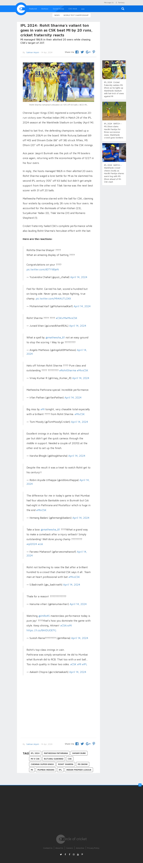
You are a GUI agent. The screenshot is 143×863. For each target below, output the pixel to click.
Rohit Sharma (65, 764)
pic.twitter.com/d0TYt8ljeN (43, 269)
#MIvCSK (80, 414)
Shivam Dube (79, 753)
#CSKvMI (61, 318)
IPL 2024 (35, 753)
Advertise (80, 848)
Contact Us (47, 848)
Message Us (109, 2)
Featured (33, 9)
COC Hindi (72, 9)
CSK (70, 759)
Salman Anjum (32, 744)
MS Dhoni (83, 764)
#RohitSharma (67, 370)
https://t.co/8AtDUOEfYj (41, 630)
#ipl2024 (32, 544)
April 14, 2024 (78, 277)
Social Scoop (58, 9)
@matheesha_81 (55, 337)
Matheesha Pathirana (56, 753)
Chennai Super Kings (42, 764)
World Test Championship (76, 15)
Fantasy (121, 2)
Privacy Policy (93, 848)
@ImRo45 (44, 615)
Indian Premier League (78, 770)
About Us (59, 848)
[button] (82, 8)
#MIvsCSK (71, 318)
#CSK (73, 664)
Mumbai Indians (45, 770)
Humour (44, 9)
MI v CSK (35, 759)
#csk (40, 544)
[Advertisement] (58, 710)
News (57, 15)
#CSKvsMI (66, 625)
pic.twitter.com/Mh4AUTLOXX (53, 298)
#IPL (84, 664)
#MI (42, 409)
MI (32, 770)
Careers (69, 848)
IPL (60, 770)
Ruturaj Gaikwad (53, 759)
